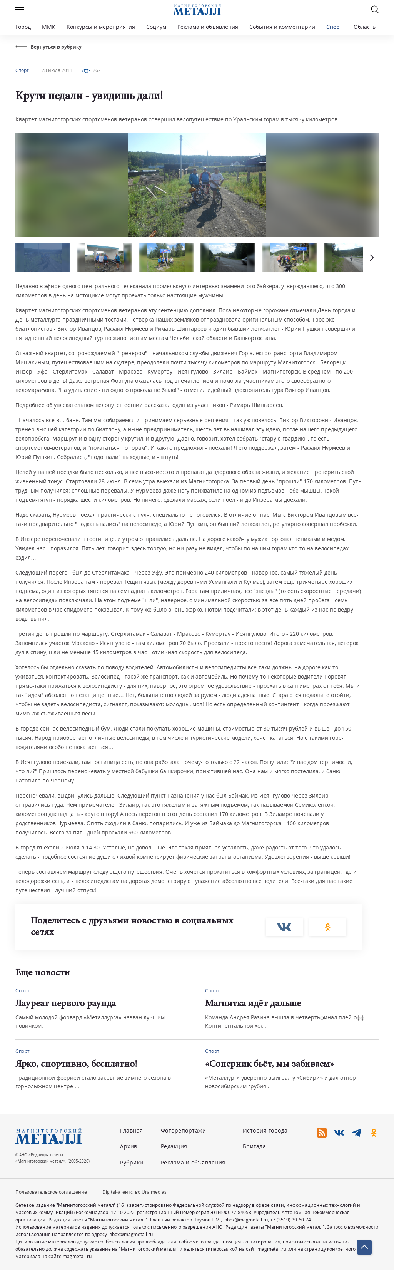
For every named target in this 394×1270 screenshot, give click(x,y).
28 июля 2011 (57, 70)
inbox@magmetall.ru (245, 1219)
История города (265, 1130)
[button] (371, 257)
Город (23, 26)
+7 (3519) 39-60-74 (290, 1219)
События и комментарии (282, 26)
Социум (156, 26)
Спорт (334, 26)
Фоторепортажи (183, 1130)
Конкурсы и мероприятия (102, 26)
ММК (48, 26)
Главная (131, 1130)
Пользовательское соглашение (51, 1192)
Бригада (254, 1146)
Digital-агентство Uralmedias (134, 1192)
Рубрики (132, 1162)
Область (365, 26)
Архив (128, 1146)
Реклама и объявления (207, 26)
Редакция (174, 1146)
